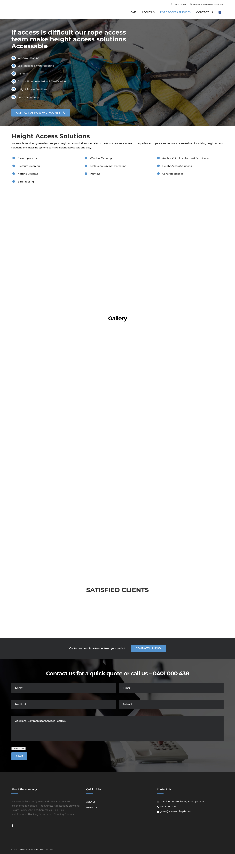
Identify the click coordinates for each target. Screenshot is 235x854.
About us (90, 802)
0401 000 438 (180, 4)
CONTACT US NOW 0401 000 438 (40, 112)
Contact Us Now (148, 648)
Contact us (91, 808)
